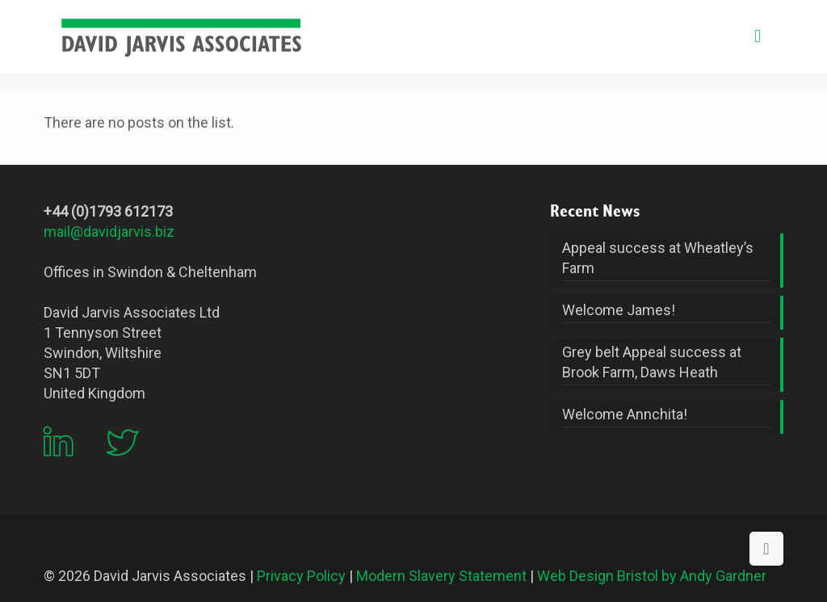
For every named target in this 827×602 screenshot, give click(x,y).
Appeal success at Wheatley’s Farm (658, 257)
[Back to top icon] (766, 549)
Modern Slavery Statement (441, 575)
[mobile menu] (757, 36)
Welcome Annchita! (624, 414)
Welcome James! (618, 309)
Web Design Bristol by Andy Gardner (651, 575)
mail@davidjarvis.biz (109, 231)
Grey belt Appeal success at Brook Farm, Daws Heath (651, 362)
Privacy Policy (301, 575)
